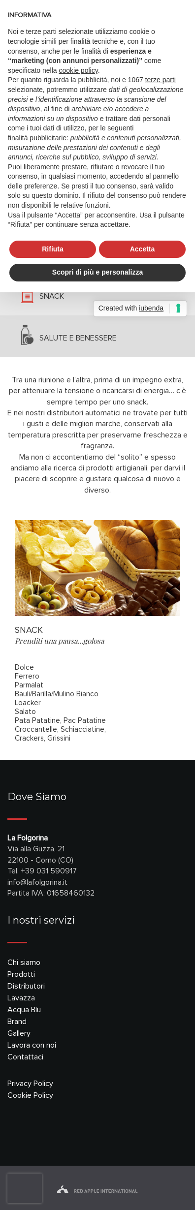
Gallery (19, 1033)
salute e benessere (78, 338)
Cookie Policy (30, 1095)
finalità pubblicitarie (37, 138)
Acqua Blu (24, 1010)
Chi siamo (23, 962)
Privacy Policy (30, 1083)
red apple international (97, 1191)
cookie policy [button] (78, 70)
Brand (17, 1021)
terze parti (160, 80)
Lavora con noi (31, 1045)
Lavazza (21, 998)
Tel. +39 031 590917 (42, 871)
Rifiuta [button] (53, 249)
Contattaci (25, 1057)
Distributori (26, 986)
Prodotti (21, 974)
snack (51, 296)
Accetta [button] (142, 249)
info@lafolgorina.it (37, 882)
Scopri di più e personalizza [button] (97, 272)
